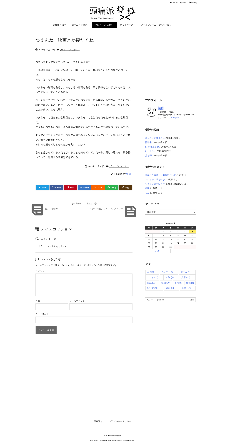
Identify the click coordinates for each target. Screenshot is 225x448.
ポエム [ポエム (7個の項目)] (185, 272)
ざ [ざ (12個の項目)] (150, 272)
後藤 (128, 174)
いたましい (150, 151)
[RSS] (98, 187)
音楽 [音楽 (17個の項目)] (186, 288)
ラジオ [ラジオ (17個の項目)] (152, 277)
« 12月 (158, 251)
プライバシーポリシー (120, 421)
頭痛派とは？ (100, 421)
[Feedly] (111, 187)
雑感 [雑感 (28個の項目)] (170, 288)
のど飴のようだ (152, 146)
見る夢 (148, 155)
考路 (147, 188)
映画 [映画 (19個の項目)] (165, 282)
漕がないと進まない (155, 138)
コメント (39, 271)
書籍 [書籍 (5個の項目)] (178, 282)
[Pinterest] (70, 187)
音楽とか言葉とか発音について (160, 175)
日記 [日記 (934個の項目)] (152, 282)
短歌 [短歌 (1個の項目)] (190, 282)
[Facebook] (56, 187)
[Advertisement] (171, 67)
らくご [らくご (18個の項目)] (167, 272)
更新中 (148, 142)
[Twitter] (42, 187)
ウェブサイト (42, 314)
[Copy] (125, 187)
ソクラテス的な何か (155, 179)
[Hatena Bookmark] (84, 187)
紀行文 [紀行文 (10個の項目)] (152, 288)
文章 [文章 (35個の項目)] (185, 277)
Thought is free (128, 440)
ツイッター (174, 117)
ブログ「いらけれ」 (70, 49)
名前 (37, 301)
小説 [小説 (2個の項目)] (170, 277)
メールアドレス (77, 301)
